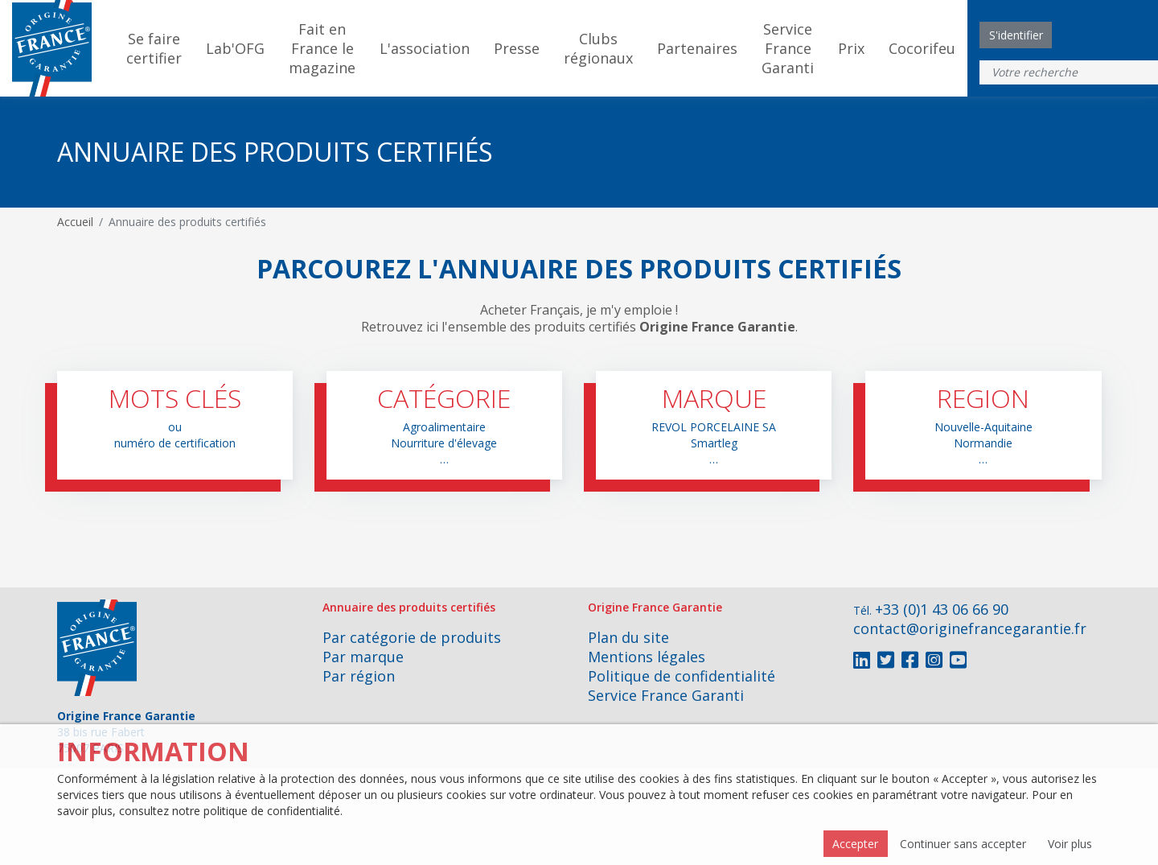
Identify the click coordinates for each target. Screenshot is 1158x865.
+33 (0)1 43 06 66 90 (941, 609)
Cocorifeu (922, 48)
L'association (425, 48)
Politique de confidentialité (681, 676)
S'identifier (1016, 35)
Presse (517, 48)
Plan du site (628, 637)
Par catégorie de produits (411, 637)
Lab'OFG (235, 48)
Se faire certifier (154, 48)
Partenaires (697, 48)
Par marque (363, 656)
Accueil (75, 221)
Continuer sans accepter (963, 843)
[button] (175, 425)
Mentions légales (646, 656)
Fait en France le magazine (322, 48)
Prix (851, 48)
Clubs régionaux (598, 48)
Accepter (855, 843)
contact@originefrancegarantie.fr (969, 628)
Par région (358, 676)
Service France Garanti (788, 48)
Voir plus (1070, 843)
